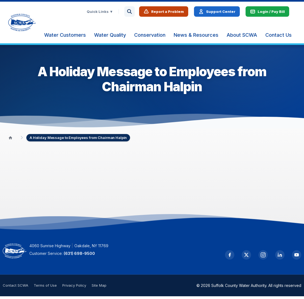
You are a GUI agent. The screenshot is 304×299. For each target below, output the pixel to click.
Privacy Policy (74, 288)
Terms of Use (45, 288)
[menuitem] (70, 36)
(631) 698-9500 (84, 256)
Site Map (99, 288)
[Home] (10, 140)
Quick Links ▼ (105, 13)
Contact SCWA (15, 288)
